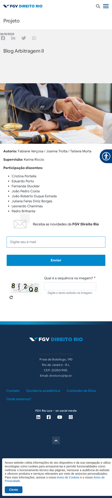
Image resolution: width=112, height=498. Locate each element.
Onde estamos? (18, 399)
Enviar (56, 260)
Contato (13, 391)
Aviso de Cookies (68, 477)
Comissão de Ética (81, 391)
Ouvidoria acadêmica (43, 391)
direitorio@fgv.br (60, 376)
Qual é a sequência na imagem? (68, 278)
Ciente (13, 489)
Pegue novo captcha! (11, 297)
